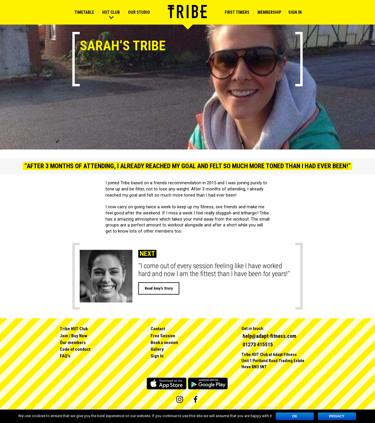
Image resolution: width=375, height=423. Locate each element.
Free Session (163, 335)
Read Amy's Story (159, 288)
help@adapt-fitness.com (269, 336)
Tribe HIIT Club (74, 328)
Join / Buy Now (73, 335)
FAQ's (65, 356)
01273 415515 (258, 344)
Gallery (157, 349)
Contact (158, 328)
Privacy (336, 416)
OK (294, 416)
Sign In (295, 12)
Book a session (164, 342)
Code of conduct (75, 349)
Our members (73, 342)
